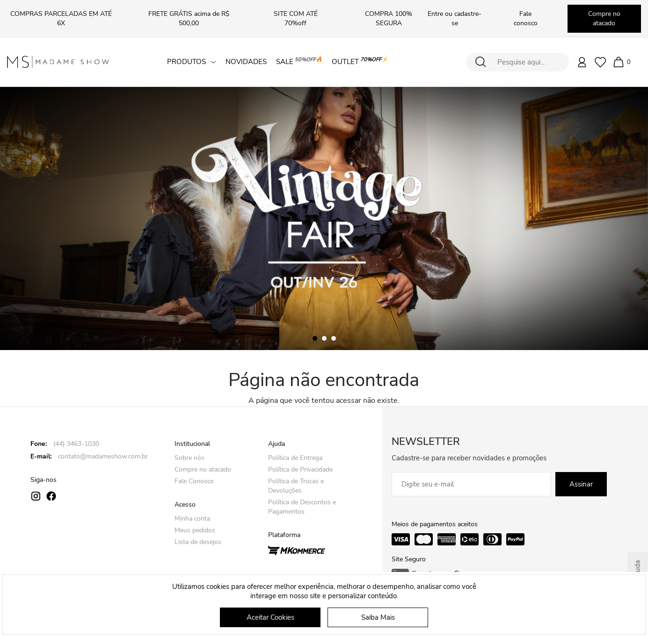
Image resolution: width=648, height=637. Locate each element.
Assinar (581, 484)
